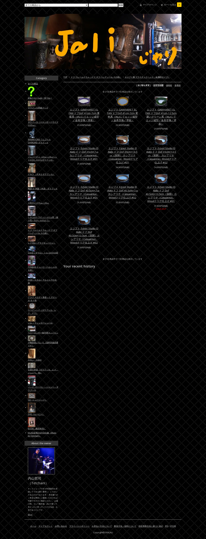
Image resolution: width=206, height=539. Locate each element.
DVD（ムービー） (36, 414)
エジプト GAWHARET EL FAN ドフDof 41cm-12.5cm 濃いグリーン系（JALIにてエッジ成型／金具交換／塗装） (161, 116)
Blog (30, 514)
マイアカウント (150, 4)
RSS (166, 526)
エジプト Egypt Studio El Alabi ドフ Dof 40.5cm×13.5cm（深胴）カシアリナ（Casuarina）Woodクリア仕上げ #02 (84, 235)
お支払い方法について (102, 526)
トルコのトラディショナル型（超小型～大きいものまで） (43, 219)
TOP (65, 77)
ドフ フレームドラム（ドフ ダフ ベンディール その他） (96, 77)
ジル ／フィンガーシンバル (40, 322)
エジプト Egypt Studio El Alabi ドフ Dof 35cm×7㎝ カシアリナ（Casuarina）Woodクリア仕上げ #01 (84, 153)
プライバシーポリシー (79, 526)
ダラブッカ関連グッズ (38, 107)
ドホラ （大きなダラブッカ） (41, 174)
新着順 (178, 85)
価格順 (169, 85)
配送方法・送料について (125, 526)
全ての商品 (33, 83)
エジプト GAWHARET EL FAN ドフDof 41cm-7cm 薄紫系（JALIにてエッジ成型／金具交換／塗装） (84, 115)
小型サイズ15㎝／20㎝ (38, 202)
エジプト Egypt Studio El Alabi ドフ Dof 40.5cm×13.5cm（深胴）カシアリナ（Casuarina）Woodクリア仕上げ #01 (161, 194)
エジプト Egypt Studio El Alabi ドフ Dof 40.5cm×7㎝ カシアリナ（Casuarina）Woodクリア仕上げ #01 (84, 192)
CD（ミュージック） (37, 399)
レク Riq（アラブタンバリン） (42, 242)
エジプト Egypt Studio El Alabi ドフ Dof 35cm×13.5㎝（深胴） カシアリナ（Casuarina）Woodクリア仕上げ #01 (122, 155)
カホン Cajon (35, 359)
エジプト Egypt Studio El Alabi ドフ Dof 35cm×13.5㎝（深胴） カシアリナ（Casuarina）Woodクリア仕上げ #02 (161, 155)
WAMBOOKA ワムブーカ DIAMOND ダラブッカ (39, 141)
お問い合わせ (61, 526)
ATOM (173, 526)
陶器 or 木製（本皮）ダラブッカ (42, 188)
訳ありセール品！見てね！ (40, 98)
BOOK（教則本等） (37, 428)
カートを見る (173, 4)
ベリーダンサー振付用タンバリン (43, 332)
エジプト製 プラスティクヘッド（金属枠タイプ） (147, 77)
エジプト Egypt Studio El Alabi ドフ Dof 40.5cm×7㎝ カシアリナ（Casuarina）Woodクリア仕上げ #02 (122, 192)
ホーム (33, 526)
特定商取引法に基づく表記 (151, 526)
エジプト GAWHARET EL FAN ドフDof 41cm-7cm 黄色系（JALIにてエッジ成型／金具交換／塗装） (122, 115)
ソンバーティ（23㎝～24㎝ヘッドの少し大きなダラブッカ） (42, 158)
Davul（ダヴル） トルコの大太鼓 (43, 252)
